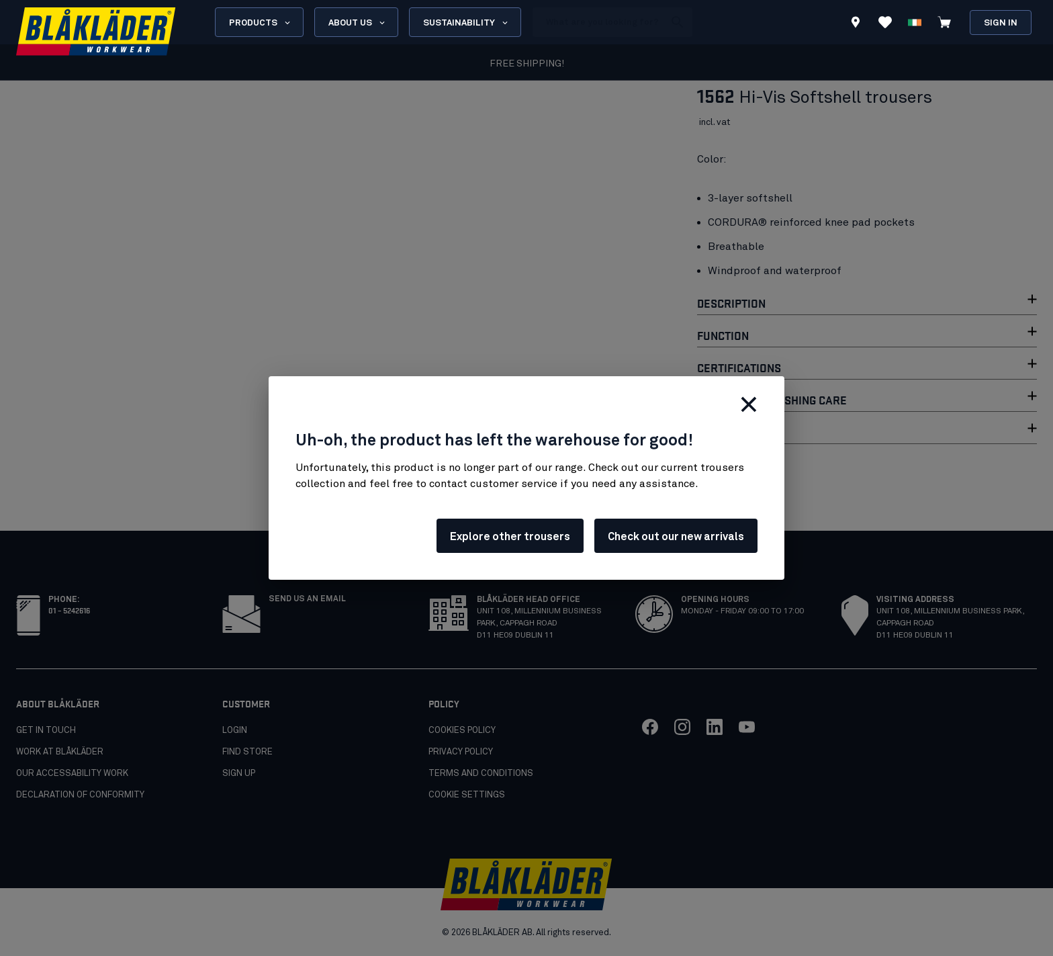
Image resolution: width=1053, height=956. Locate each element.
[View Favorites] (885, 22)
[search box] (598, 22)
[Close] (749, 404)
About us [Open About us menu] (357, 23)
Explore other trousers (510, 536)
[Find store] (855, 24)
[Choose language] (914, 22)
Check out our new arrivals (676, 536)
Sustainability (466, 23)
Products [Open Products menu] (260, 23)
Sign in (1000, 23)
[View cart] (944, 22)
